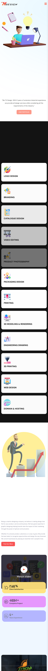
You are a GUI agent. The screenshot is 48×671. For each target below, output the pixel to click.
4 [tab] (28, 603)
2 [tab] (23, 603)
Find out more (8, 477)
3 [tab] (26, 603)
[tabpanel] (24, 587)
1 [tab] (20, 603)
